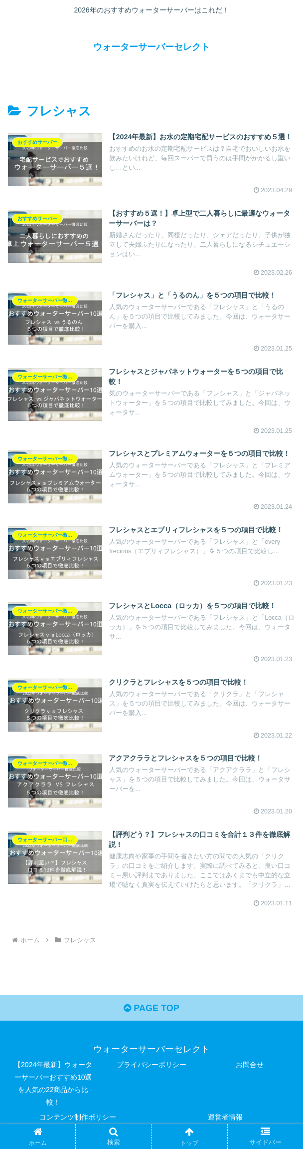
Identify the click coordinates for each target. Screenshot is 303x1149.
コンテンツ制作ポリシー (77, 1117)
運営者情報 (225, 1117)
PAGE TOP (151, 1008)
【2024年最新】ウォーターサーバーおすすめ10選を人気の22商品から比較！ (53, 1084)
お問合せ (250, 1065)
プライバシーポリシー (151, 1065)
